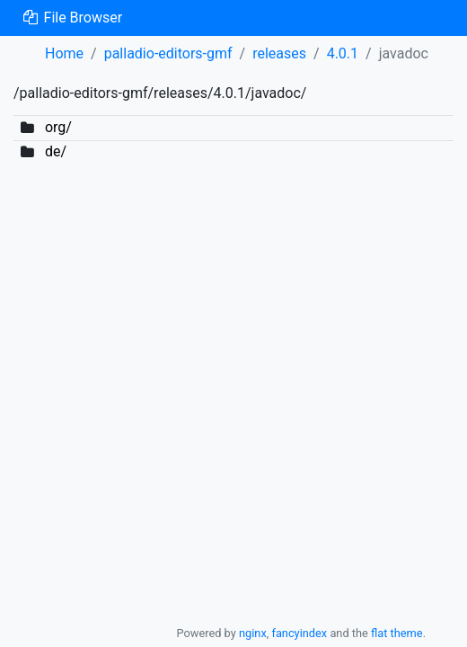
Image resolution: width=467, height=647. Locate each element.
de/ (55, 151)
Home (64, 53)
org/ (58, 127)
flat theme (397, 633)
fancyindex (299, 633)
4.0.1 (342, 53)
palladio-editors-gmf (168, 53)
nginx (253, 633)
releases (279, 53)
